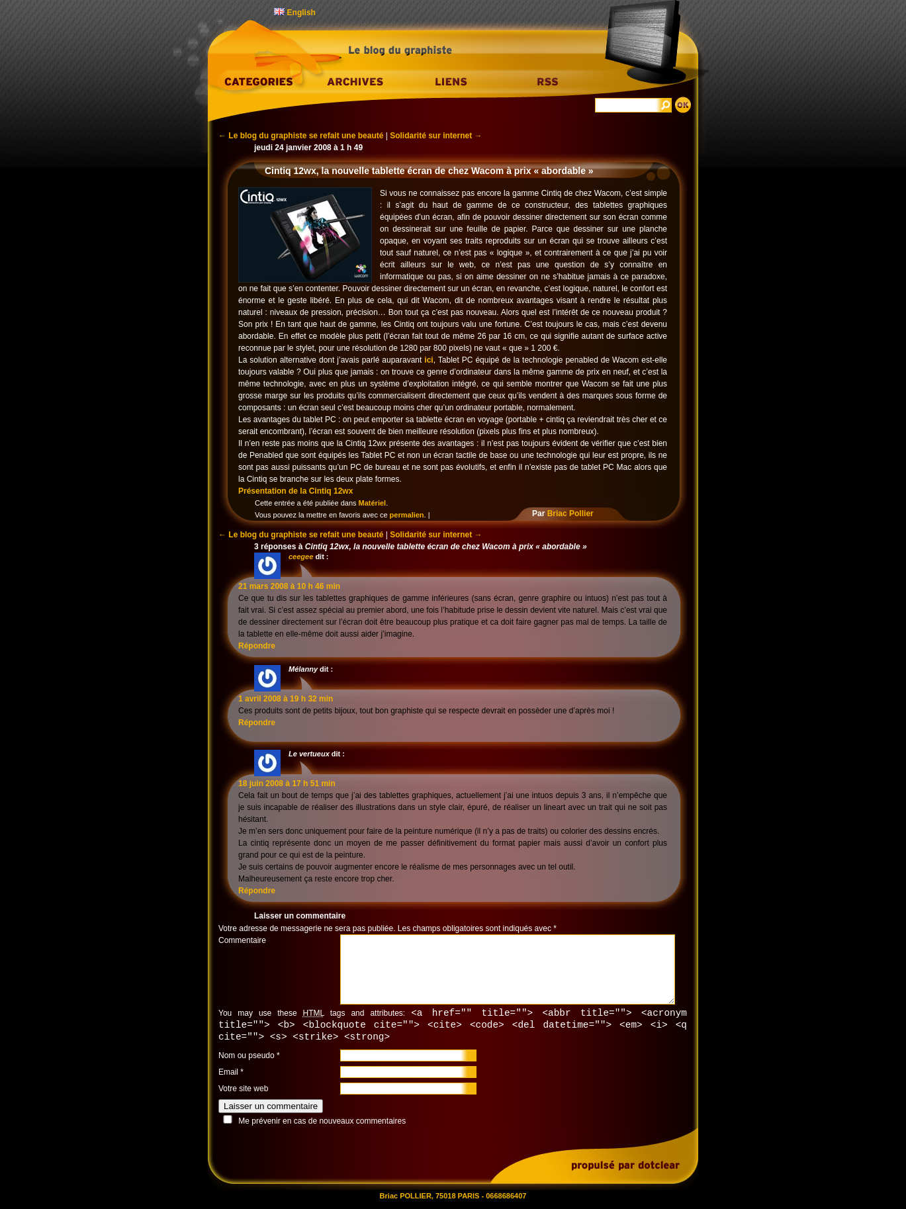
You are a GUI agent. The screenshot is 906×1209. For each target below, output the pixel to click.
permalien (407, 515)
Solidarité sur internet (436, 135)
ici (428, 360)
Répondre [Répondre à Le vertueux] (256, 890)
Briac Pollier (570, 513)
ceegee (301, 556)
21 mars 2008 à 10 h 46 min (289, 586)
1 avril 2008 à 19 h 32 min (285, 698)
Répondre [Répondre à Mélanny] (256, 722)
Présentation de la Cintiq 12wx (295, 491)
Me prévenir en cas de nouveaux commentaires (322, 1123)
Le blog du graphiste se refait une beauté (300, 135)
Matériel (372, 503)
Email (228, 1074)
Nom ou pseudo (246, 1057)
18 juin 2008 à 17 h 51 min (287, 783)
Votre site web (243, 1090)
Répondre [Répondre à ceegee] (256, 645)
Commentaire (242, 940)
